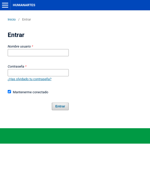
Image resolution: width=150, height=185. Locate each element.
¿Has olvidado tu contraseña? (30, 79)
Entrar (60, 106)
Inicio (12, 19)
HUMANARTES (24, 5)
